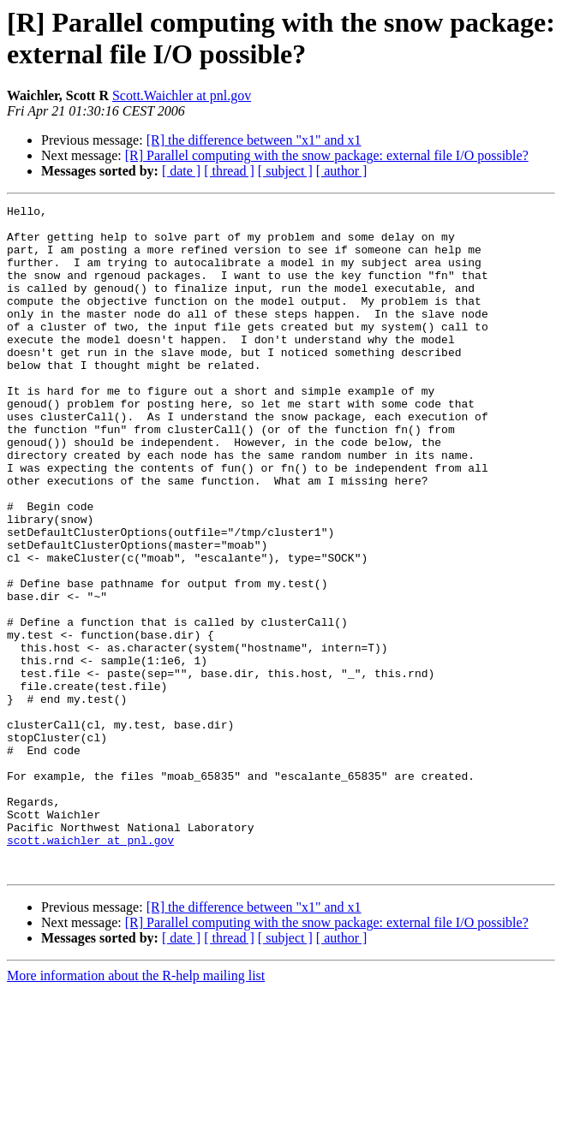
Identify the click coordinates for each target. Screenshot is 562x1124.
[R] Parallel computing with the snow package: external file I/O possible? (327, 155)
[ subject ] (285, 171)
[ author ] (342, 171)
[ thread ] (229, 171)
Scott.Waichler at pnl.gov (181, 95)
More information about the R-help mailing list (136, 1109)
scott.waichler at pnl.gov (90, 968)
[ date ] (181, 171)
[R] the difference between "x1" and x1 (254, 140)
